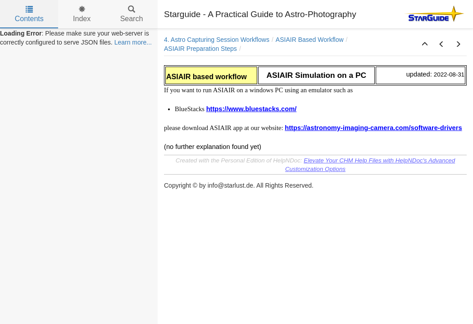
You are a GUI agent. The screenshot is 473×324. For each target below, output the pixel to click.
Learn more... (133, 42)
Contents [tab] (29, 14)
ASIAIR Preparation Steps (200, 48)
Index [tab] (82, 14)
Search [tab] (131, 14)
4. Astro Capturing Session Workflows (216, 39)
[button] (424, 44)
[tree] (79, 38)
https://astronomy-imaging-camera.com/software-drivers (373, 127)
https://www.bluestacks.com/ (251, 108)
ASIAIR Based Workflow (310, 39)
